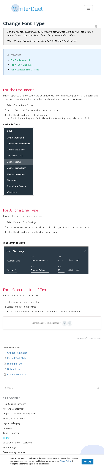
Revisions (7, 428)
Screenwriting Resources (15, 452)
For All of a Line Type (22, 64)
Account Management (13, 408)
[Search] (52, 388)
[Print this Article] (96, 26)
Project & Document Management (19, 413)
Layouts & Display (11, 423)
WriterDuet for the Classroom (17, 442)
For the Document (20, 60)
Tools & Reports (11, 433)
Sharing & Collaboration (14, 418)
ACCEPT (87, 462)
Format (8, 437)
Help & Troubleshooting (14, 403)
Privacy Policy (65, 461)
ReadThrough (9, 447)
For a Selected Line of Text (25, 69)
